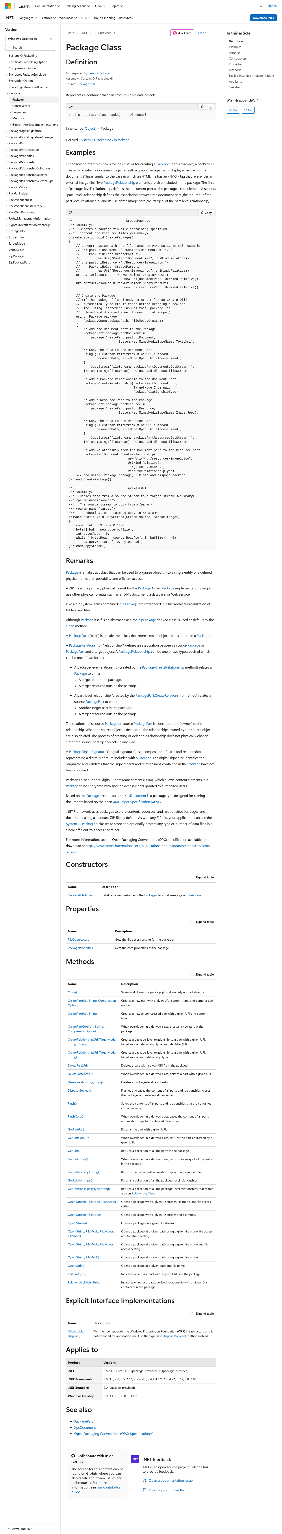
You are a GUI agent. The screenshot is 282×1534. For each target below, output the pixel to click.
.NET (84, 33)
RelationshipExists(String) (84, 1282)
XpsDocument (135, 795)
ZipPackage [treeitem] (16, 256)
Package (162, 164)
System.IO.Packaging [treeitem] (23, 55)
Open (70, 625)
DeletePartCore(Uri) (81, 1074)
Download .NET (263, 18)
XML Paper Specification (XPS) (136, 801)
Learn (70, 33)
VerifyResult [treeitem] (16, 250)
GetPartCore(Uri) (79, 1138)
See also (234, 87)
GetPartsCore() (78, 1159)
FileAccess (194, 895)
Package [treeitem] (18, 99)
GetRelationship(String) (83, 1172)
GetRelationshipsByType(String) (89, 1189)
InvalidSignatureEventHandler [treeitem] (29, 87)
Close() (72, 992)
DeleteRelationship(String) (85, 1082)
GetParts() (74, 1151)
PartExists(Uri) (77, 1274)
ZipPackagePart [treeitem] (19, 262)
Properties (236, 64)
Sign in (272, 6)
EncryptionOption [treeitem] (21, 80)
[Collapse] (54, 29)
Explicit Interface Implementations (252, 75)
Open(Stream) (77, 1223)
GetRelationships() (80, 1180)
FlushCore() (75, 1116)
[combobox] (30, 38)
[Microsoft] (8, 6)
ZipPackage (147, 619)
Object (90, 128)
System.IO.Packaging (98, 73)
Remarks (234, 53)
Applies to (235, 81)
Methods (235, 70)
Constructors (238, 58)
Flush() (72, 1103)
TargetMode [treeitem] (17, 243)
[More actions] (212, 32)
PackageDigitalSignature (87, 751)
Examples (235, 47)
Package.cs (85, 84)
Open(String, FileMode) (83, 1257)
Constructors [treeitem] (21, 106)
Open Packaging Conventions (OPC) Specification (112, 1433)
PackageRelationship (119, 182)
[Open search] (261, 6)
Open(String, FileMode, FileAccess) (91, 1244)
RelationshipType (143, 1193)
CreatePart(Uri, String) (83, 1013)
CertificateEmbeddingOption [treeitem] (28, 62)
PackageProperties (80, 948)
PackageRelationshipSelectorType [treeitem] (31, 181)
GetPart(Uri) (76, 1129)
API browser (103, 33)
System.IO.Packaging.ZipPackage (104, 139)
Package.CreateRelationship (163, 667)
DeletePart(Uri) (78, 1065)
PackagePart (78, 635)
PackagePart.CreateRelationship (159, 695)
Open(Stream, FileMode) (84, 1214)
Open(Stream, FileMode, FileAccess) (92, 1202)
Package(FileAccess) (81, 895)
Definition (236, 41)
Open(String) (76, 1265)
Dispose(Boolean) (79, 1090)
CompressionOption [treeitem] (22, 68)
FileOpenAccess (78, 939)
